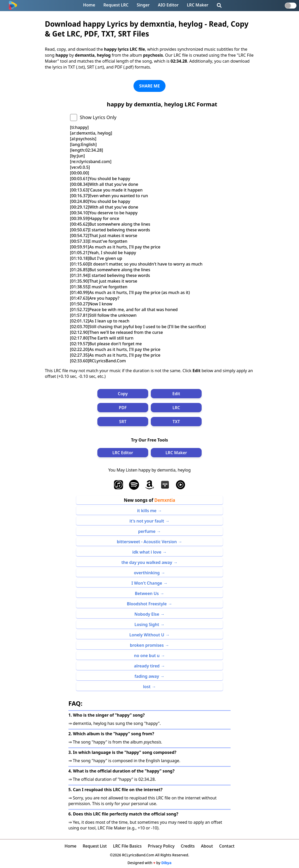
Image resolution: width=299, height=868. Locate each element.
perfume (146, 531)
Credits (188, 846)
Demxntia (164, 500)
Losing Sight (147, 624)
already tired (147, 666)
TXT (176, 421)
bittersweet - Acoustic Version (147, 542)
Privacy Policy (161, 846)
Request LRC (116, 5)
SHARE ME (149, 86)
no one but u (147, 655)
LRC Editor (122, 452)
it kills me (146, 510)
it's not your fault (146, 521)
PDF (123, 407)
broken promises (147, 645)
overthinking (147, 573)
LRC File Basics (127, 846)
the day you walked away (146, 562)
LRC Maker (197, 5)
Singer (143, 5)
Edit (176, 393)
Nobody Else (146, 614)
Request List (95, 846)
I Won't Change (146, 583)
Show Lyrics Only (98, 117)
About (207, 846)
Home (89, 5)
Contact (226, 846)
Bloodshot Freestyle (147, 604)
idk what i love (146, 552)
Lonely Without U (146, 635)
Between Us (147, 593)
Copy (123, 393)
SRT (122, 421)
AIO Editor (168, 5)
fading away (147, 676)
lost (147, 686)
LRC (176, 407)
